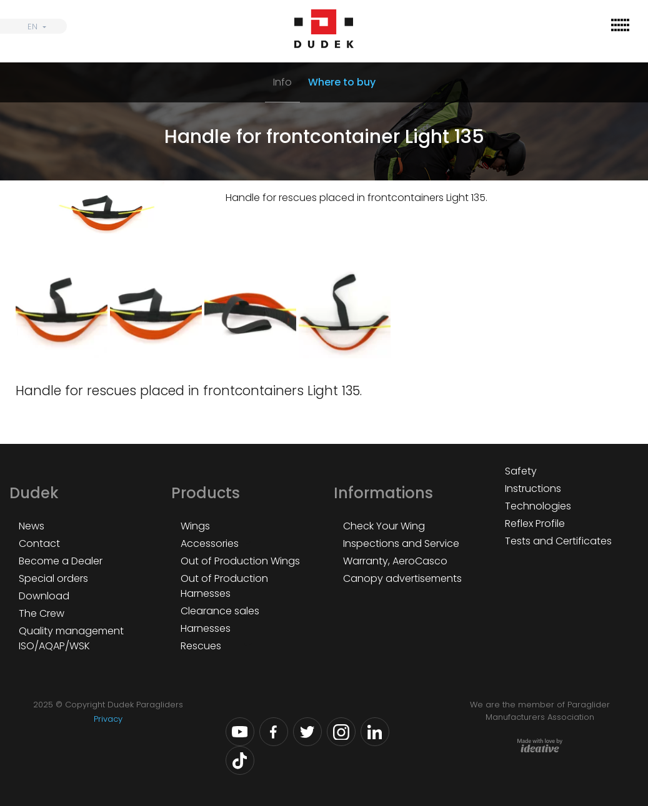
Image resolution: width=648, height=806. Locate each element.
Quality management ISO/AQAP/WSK (71, 638)
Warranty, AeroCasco (395, 561)
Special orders (53, 578)
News (31, 526)
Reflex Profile (535, 523)
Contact (39, 543)
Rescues (201, 646)
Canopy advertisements (402, 578)
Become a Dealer (60, 561)
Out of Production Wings (240, 561)
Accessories (210, 543)
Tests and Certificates (558, 541)
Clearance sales (220, 611)
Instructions (533, 488)
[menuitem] (33, 26)
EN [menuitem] (32, 26)
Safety (521, 471)
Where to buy (342, 82)
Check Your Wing (384, 526)
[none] (33, 26)
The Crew (41, 613)
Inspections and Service (401, 543)
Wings (195, 526)
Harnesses (206, 628)
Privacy (108, 719)
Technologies (538, 506)
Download (44, 596)
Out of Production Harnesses (224, 586)
